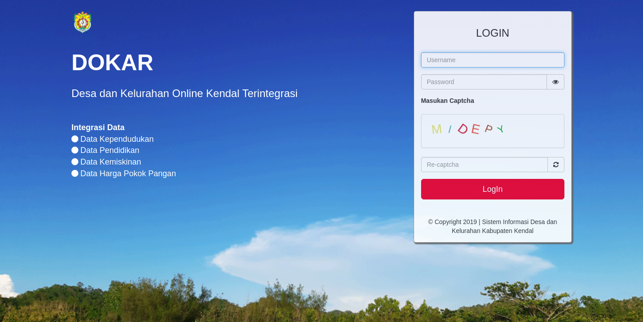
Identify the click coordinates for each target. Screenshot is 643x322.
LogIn (493, 189)
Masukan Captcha (447, 100)
